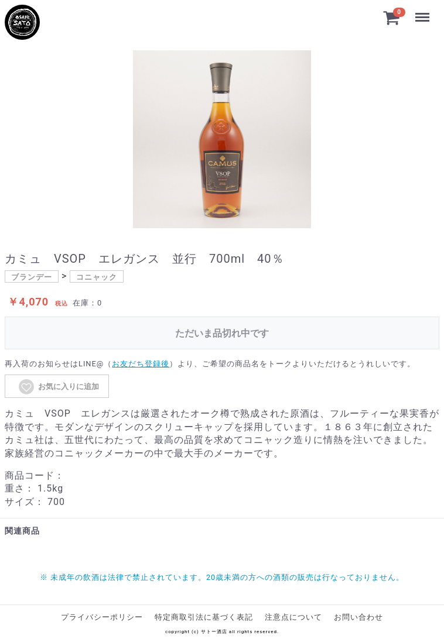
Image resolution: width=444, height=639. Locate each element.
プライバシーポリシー (102, 617)
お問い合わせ (358, 617)
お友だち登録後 (140, 363)
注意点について (293, 617)
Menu (422, 11)
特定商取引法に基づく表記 (204, 617)
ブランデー (31, 277)
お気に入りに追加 (58, 387)
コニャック (96, 277)
